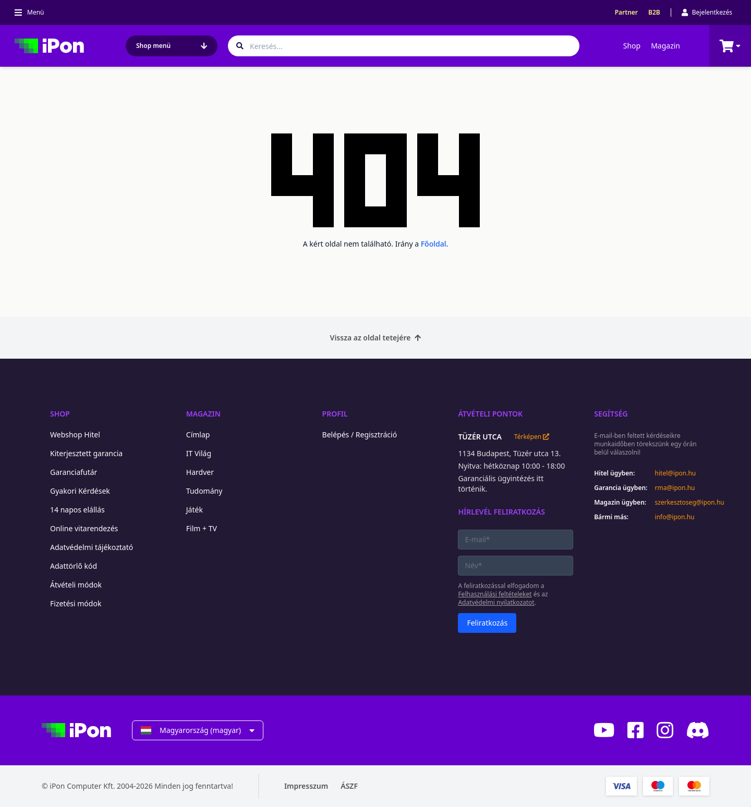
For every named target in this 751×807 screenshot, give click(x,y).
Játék (194, 510)
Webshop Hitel (75, 434)
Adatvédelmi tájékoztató (91, 547)
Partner (626, 12)
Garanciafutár (73, 472)
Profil (335, 414)
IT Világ (198, 453)
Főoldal (433, 244)
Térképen (531, 437)
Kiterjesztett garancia (86, 453)
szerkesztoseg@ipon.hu (682, 502)
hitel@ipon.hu (675, 473)
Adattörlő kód (73, 566)
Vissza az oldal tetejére (375, 338)
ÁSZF (349, 786)
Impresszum (306, 786)
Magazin (665, 46)
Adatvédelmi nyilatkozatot (496, 602)
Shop (631, 46)
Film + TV (201, 528)
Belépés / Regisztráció (359, 434)
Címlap (198, 434)
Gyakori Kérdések (80, 491)
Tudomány (204, 491)
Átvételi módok (76, 585)
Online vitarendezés (84, 528)
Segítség (611, 414)
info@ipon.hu (675, 517)
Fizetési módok (75, 603)
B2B (654, 12)
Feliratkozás (487, 623)
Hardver (200, 472)
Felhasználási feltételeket (494, 594)
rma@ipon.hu (675, 488)
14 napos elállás (77, 510)
